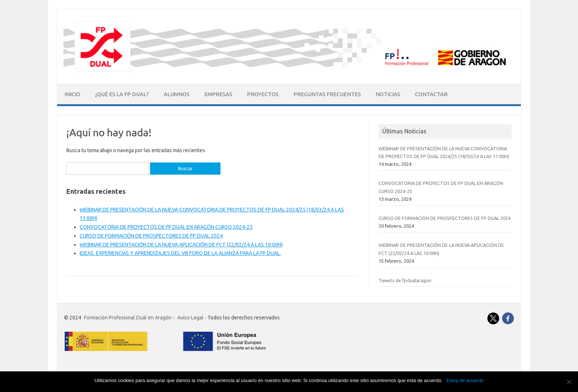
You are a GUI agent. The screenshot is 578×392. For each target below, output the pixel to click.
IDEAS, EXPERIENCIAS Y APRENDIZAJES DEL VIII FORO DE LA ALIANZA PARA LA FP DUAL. (180, 253)
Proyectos (263, 94)
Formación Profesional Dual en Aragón (127, 318)
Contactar (431, 94)
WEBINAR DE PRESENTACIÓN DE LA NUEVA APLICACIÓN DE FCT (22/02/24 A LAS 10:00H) (181, 245)
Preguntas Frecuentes (327, 94)
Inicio (72, 94)
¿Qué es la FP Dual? (122, 94)
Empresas (218, 94)
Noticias (388, 94)
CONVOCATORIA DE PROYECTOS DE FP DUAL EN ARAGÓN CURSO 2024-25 (166, 227)
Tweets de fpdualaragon (405, 280)
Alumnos (176, 94)
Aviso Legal (190, 318)
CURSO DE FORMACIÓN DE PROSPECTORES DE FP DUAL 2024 (151, 236)
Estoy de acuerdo (465, 380)
